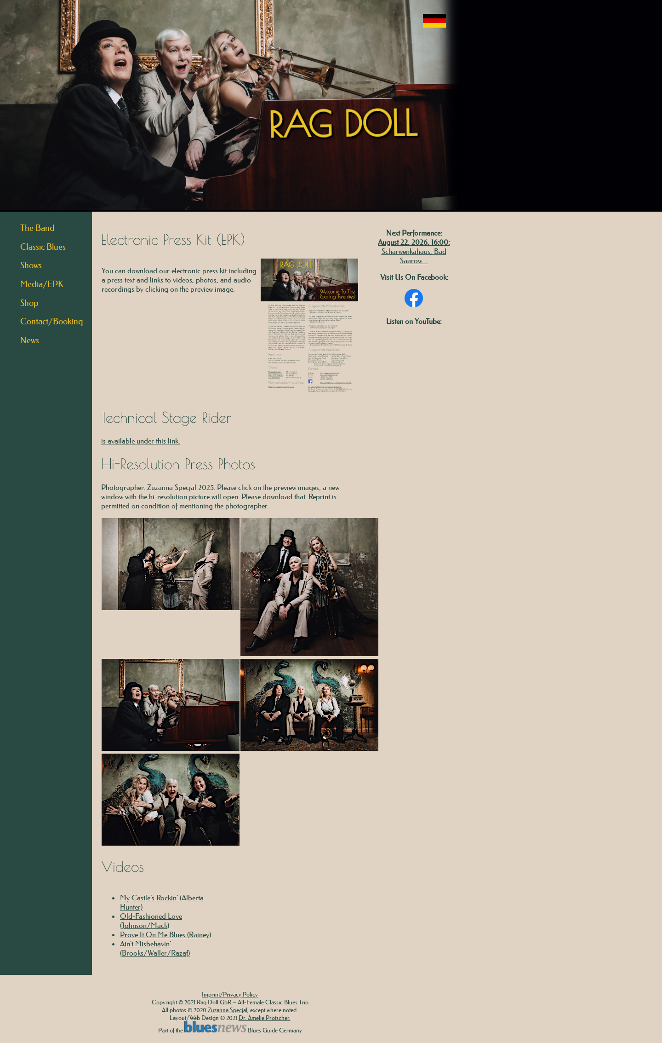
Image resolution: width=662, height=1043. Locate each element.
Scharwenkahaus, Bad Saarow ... (414, 256)
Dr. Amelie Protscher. (265, 1017)
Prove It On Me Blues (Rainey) (165, 934)
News (29, 340)
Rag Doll (207, 1002)
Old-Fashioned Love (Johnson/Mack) (151, 920)
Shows (31, 265)
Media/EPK (41, 284)
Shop (29, 303)
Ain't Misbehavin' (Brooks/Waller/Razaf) (155, 948)
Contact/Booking (51, 321)
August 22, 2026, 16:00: (414, 242)
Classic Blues (43, 247)
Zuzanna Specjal (227, 1010)
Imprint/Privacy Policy (230, 994)
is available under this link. (140, 440)
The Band (37, 228)
